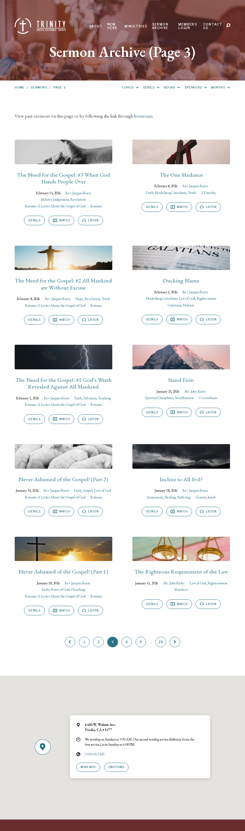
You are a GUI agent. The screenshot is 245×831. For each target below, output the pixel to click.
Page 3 (59, 87)
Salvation (90, 398)
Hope (79, 298)
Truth (192, 192)
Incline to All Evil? (181, 479)
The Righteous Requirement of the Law (181, 571)
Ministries (136, 26)
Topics (130, 87)
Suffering (183, 497)
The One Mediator (181, 174)
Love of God (102, 490)
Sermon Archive (160, 26)
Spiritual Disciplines (159, 397)
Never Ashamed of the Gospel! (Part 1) (63, 571)
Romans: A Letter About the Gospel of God (55, 206)
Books (172, 87)
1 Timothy (208, 192)
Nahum (188, 305)
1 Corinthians (207, 397)
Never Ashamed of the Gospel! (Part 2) (63, 479)
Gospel (88, 490)
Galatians (174, 305)
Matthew (181, 589)
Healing (170, 497)
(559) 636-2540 (94, 754)
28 (161, 641)
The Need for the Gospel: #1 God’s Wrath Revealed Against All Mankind (63, 383)
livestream (143, 116)
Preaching (78, 589)
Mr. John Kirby (195, 391)
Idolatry (46, 199)
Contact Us (212, 26)
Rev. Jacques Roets (78, 192)
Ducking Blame (181, 280)
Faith (149, 192)
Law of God (187, 298)
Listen (90, 220)
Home (20, 87)
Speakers (196, 87)
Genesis (201, 497)
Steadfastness (184, 397)
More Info (88, 766)
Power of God (60, 589)
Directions (116, 766)
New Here (112, 26)
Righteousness (206, 298)
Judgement (61, 199)
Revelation (78, 199)
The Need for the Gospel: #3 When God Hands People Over (63, 178)
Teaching (104, 398)
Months (220, 87)
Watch (61, 220)
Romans (96, 206)
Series (151, 87)
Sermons (39, 87)
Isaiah (212, 497)
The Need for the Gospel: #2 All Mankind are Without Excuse (63, 284)
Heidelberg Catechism (170, 192)
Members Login (187, 26)
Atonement (154, 497)
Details (34, 220)
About (96, 26)
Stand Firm (181, 379)
